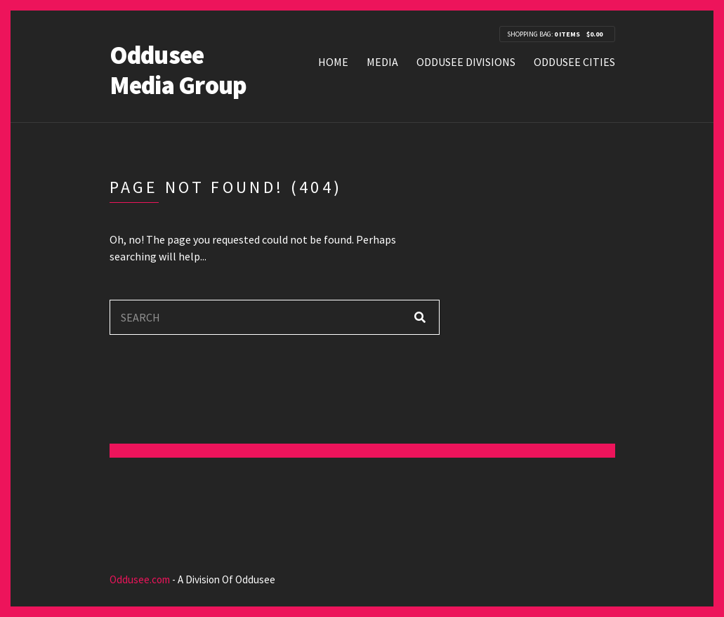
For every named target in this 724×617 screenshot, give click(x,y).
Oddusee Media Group (178, 70)
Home (333, 62)
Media (382, 62)
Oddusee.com (140, 579)
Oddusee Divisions (465, 62)
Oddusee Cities (574, 62)
